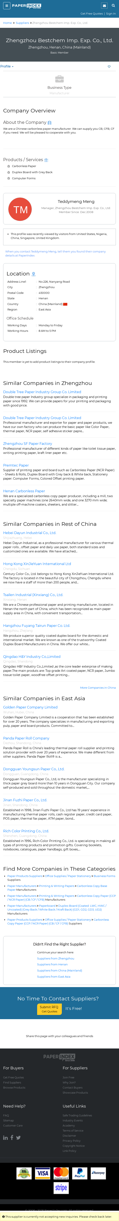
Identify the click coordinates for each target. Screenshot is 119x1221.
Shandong (25, 661)
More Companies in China (98, 687)
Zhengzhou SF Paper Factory (27, 444)
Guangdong (29, 774)
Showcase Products (75, 1088)
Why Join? (69, 1078)
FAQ (6, 1111)
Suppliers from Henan (52, 964)
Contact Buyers (72, 1083)
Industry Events (73, 1116)
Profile (7, 66)
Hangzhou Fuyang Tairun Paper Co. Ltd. (36, 626)
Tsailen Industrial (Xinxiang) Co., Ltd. (33, 595)
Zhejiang (26, 631)
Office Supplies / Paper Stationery (68, 876)
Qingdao (9, 661)
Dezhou (9, 743)
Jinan (7, 805)
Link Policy (69, 1146)
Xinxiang (9, 600)
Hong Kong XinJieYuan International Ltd (37, 564)
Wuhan (8, 712)
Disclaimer (69, 1131)
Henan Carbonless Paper (24, 491)
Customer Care (13, 1121)
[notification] (104, 6)
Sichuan (24, 569)
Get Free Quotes (92, 13)
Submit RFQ (49, 1009)
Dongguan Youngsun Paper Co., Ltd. (33, 769)
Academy (69, 1121)
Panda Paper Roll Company (26, 738)
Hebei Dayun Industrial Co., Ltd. (29, 533)
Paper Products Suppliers (24, 876)
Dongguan (11, 774)
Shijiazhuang (12, 538)
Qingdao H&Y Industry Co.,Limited (32, 657)
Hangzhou (10, 631)
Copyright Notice (74, 1141)
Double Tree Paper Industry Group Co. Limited (42, 392)
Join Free (68, 1073)
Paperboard (47, 905)
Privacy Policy (72, 1136)
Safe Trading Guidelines (77, 1111)
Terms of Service (73, 1126)
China (30, 712)
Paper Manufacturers (21, 886)
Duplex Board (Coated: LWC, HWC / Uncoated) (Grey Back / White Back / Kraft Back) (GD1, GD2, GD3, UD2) (56, 909)
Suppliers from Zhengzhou (55, 958)
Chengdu (10, 569)
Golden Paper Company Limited (30, 707)
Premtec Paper (16, 465)
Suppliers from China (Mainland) (59, 970)
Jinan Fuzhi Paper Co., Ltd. (25, 800)
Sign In (111, 13)
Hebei (28, 538)
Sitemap (8, 1116)
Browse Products (14, 1083)
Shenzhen (10, 836)
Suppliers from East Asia (53, 976)
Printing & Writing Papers (56, 886)
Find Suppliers (12, 1078)
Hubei (19, 712)
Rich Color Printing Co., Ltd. (26, 831)
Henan (22, 600)
